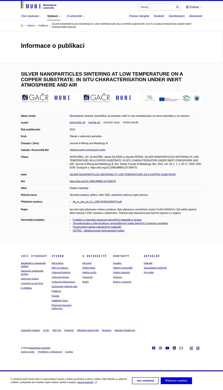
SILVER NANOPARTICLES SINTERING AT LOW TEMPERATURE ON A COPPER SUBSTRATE (123, 174)
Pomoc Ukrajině (139, 16)
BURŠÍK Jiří (94, 122)
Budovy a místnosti (122, 282)
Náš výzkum (57, 263)
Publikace (56, 291)
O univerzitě (94, 256)
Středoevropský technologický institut (87, 150)
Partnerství (87, 277)
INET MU (56, 330)
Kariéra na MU (89, 272)
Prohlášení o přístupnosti (50, 352)
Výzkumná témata (60, 277)
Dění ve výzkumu (60, 268)
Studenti (159, 16)
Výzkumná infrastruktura (63, 282)
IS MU (46, 330)
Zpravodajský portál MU (155, 268)
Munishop (106, 330)
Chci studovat (34, 256)
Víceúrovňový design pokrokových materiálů (97, 227)
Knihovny (117, 277)
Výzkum (58, 256)
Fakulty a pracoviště (122, 268)
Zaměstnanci (177, 16)
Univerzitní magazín (30, 330)
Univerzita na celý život (32, 283)
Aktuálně (152, 256)
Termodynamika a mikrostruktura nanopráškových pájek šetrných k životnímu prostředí (120, 223)
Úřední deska (88, 268)
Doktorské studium (30, 279)
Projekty (55, 296)
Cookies (69, 352)
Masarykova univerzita (39, 348)
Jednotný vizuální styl (124, 330)
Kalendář (148, 263)
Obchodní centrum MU (88, 330)
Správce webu (28, 352)
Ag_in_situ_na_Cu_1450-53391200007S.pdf (97, 201)
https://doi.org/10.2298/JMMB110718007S (93, 181)
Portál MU (69, 330)
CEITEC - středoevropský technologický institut (98, 230)
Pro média (149, 272)
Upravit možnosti (87, 383)
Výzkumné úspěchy (61, 272)
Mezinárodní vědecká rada (64, 286)
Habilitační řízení (60, 300)
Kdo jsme (86, 263)
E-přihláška (26, 288)
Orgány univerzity (121, 272)
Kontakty (117, 263)
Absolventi (195, 16)
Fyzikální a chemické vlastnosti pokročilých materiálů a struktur (107, 220)
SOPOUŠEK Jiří (77, 122)
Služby (85, 282)
